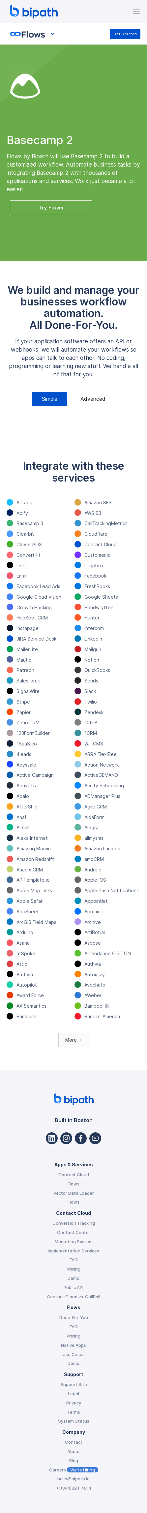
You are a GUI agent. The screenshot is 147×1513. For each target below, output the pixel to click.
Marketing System (74, 1241)
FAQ (74, 1259)
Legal (73, 1393)
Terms (73, 1412)
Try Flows (51, 207)
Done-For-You (73, 1317)
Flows (73, 1183)
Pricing (73, 1269)
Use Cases (74, 1354)
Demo (73, 1278)
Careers (73, 1469)
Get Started (125, 34)
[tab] (49, 399)
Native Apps (73, 1345)
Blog (73, 1460)
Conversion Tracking (73, 1223)
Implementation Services (73, 1250)
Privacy (73, 1402)
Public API (73, 1287)
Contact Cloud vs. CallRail (73, 1296)
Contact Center (73, 1232)
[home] (69, 11)
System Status (73, 1421)
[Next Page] (73, 1040)
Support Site (73, 1384)
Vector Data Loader (73, 1193)
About (73, 1451)
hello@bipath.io (73, 1478)
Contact (73, 1442)
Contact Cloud (73, 1174)
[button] (136, 11)
